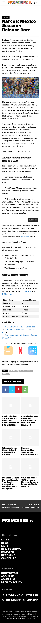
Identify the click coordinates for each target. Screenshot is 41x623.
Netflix (29, 371)
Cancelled (13, 371)
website (27, 291)
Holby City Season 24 (30, 507)
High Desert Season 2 (10, 507)
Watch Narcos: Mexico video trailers (21, 327)
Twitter (31, 594)
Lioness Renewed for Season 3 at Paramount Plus (29, 451)
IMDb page (7, 294)
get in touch (25, 237)
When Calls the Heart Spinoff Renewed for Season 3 (9, 451)
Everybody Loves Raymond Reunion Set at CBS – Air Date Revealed (29, 420)
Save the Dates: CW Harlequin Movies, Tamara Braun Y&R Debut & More (29, 482)
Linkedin (32, 599)
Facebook (13, 594)
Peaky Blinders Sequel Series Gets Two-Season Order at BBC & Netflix (10, 420)
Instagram (14, 599)
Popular (6, 374)
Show (6, 17)
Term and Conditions (21, 619)
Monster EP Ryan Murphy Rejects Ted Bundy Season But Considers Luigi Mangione (10, 483)
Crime (22, 371)
